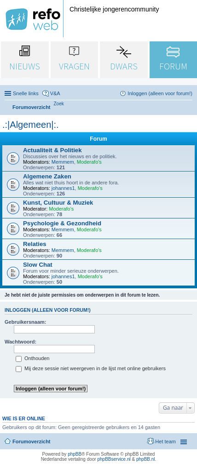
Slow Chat (37, 264)
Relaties (34, 244)
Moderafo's (89, 162)
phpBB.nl (145, 459)
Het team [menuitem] (165, 441)
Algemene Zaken (47, 176)
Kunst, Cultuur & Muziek (58, 202)
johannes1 (63, 188)
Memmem (63, 162)
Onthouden (33, 358)
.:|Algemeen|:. (30, 125)
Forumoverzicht (31, 441)
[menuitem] (59, 103)
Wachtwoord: (20, 341)
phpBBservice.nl (113, 459)
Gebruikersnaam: (25, 322)
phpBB (74, 454)
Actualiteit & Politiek (52, 150)
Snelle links (26, 93)
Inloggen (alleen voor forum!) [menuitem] (159, 93)
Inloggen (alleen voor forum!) (48, 310)
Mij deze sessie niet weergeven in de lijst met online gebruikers (91, 368)
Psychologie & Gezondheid (62, 223)
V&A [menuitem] (55, 93)
